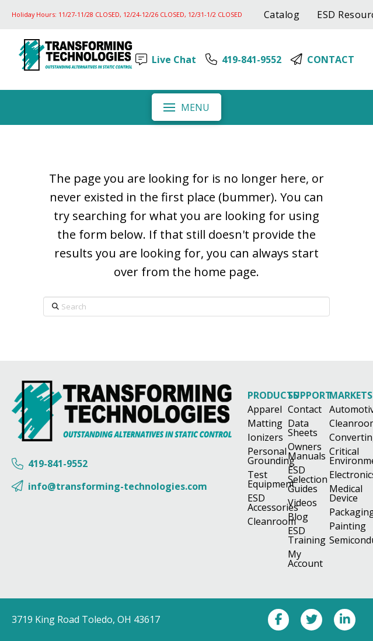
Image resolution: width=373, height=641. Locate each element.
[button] (186, 106)
